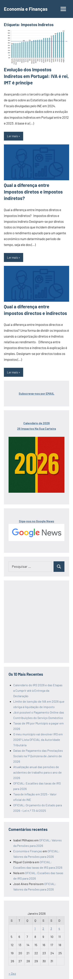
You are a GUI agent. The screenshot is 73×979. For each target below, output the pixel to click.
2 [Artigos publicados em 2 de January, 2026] (43, 928)
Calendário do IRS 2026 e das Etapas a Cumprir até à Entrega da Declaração (37, 690)
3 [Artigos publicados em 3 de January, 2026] (51, 928)
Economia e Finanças (25, 9)
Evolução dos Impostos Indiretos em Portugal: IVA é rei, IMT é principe (36, 76)
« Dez (12, 973)
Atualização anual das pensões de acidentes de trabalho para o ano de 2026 (37, 772)
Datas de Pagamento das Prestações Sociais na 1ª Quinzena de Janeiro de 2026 (38, 756)
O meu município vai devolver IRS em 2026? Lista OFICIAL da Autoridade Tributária (38, 739)
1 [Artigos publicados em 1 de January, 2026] (35, 928)
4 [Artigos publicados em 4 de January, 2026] (59, 928)
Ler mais (12, 136)
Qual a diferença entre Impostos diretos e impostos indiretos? (33, 191)
